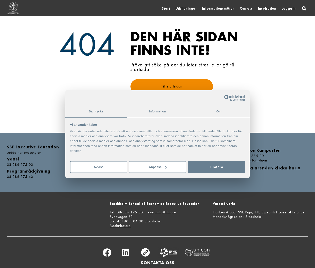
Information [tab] (157, 111)
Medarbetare (120, 226)
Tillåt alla (216, 167)
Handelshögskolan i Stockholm (237, 217)
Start (166, 8)
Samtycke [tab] (96, 111)
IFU (257, 212)
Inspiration (267, 8)
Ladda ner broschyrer (24, 152)
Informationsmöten (218, 8)
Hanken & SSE (224, 212)
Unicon (197, 252)
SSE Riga (245, 212)
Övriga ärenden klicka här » (269, 168)
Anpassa (158, 167)
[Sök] (304, 8)
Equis (168, 252)
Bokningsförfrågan (252, 160)
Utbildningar (186, 8)
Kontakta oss (157, 263)
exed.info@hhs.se (161, 212)
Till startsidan (171, 86)
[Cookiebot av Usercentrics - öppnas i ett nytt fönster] (227, 98)
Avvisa (99, 167)
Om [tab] (218, 111)
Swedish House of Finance (283, 212)
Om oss (246, 8)
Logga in (289, 8)
